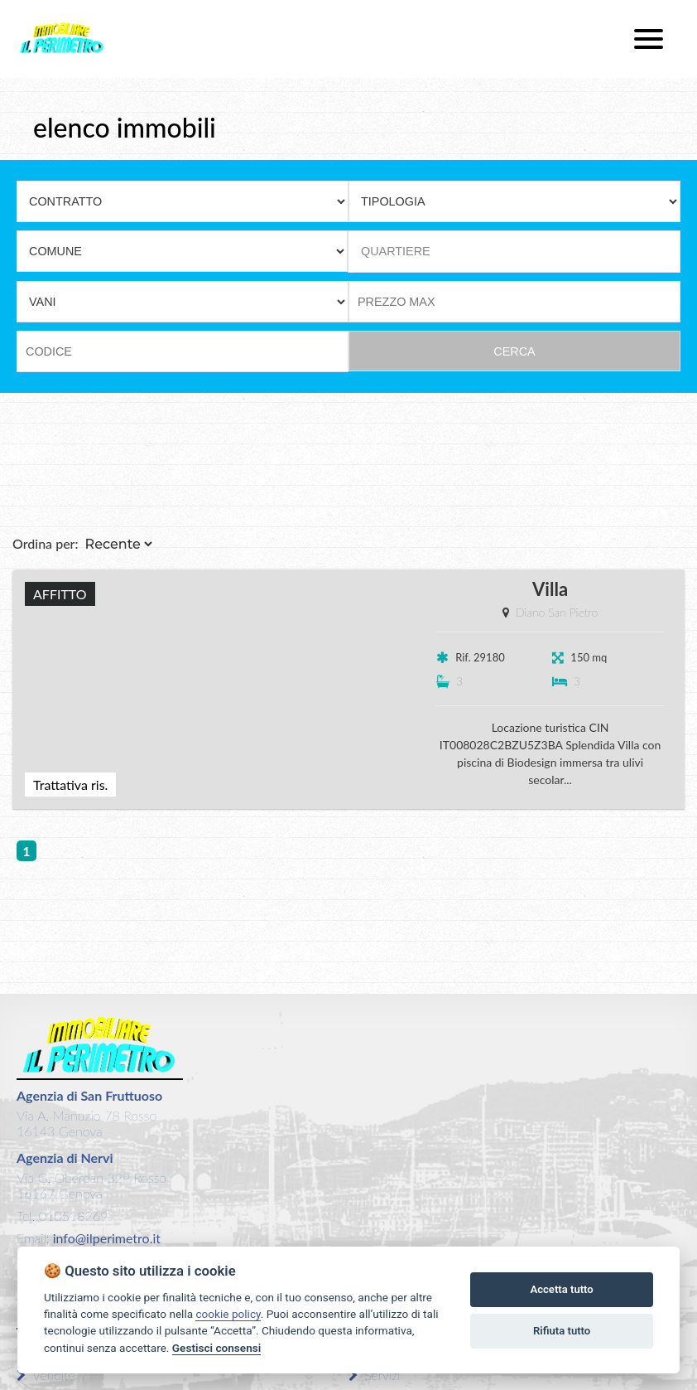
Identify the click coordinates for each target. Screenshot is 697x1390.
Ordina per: (45, 543)
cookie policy (227, 1313)
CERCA (514, 351)
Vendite (46, 1375)
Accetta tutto (561, 1289)
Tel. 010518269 (62, 1215)
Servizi (374, 1375)
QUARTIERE (395, 251)
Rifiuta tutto (561, 1331)
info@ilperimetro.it (105, 1238)
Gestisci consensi (216, 1347)
